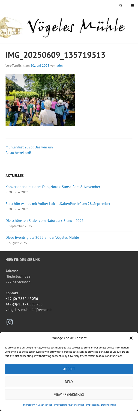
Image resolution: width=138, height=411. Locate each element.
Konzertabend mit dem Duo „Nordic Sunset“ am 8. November (53, 186)
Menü (132, 5)
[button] (131, 338)
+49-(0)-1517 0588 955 (24, 304)
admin (61, 65)
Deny (69, 382)
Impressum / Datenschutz (37, 404)
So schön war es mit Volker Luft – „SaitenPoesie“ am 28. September (58, 203)
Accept (69, 369)
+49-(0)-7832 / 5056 (22, 298)
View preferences (69, 394)
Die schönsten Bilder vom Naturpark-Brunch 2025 (45, 220)
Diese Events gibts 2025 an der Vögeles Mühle (42, 237)
